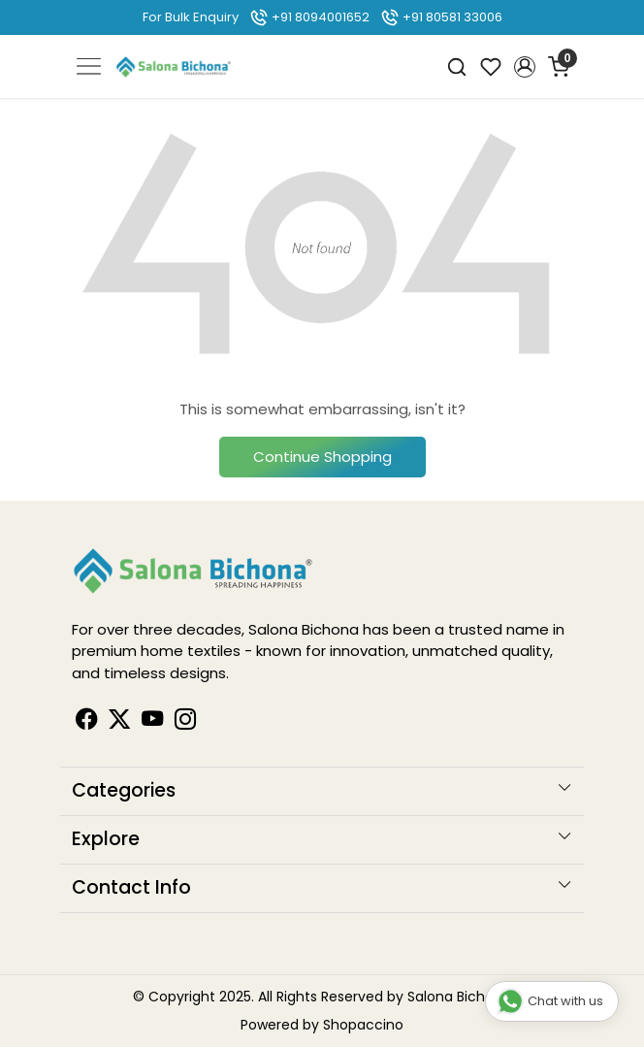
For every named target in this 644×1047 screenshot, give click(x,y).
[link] (457, 66)
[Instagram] (185, 722)
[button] (524, 67)
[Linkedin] (119, 722)
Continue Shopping (322, 456)
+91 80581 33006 (441, 17)
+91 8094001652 (309, 17)
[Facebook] (86, 722)
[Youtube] (152, 722)
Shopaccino (363, 1024)
